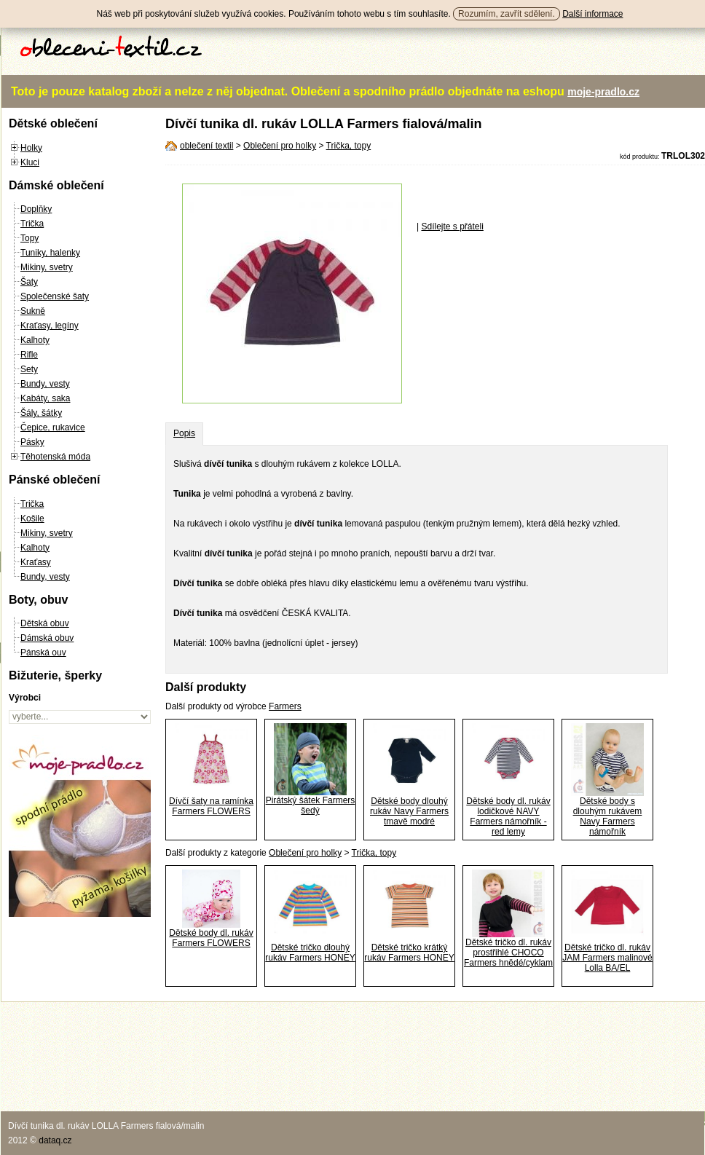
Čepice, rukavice (52, 427)
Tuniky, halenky (50, 253)
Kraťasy (35, 562)
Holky (31, 148)
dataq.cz (55, 1140)
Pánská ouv (43, 652)
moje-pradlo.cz (603, 92)
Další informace (592, 14)
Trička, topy (348, 146)
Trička (32, 223)
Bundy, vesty (45, 384)
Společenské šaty (54, 296)
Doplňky (36, 209)
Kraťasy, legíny (49, 325)
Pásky (32, 442)
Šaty (29, 282)
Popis (184, 433)
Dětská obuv (44, 623)
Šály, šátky (41, 413)
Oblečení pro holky (279, 146)
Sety (29, 369)
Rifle (29, 355)
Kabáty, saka (45, 398)
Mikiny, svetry (46, 267)
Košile (32, 518)
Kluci (29, 162)
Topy (29, 238)
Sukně (32, 311)
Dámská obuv (47, 638)
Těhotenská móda (55, 457)
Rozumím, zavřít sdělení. (506, 14)
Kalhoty (35, 340)
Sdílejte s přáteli (452, 226)
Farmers (285, 706)
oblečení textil (206, 146)
